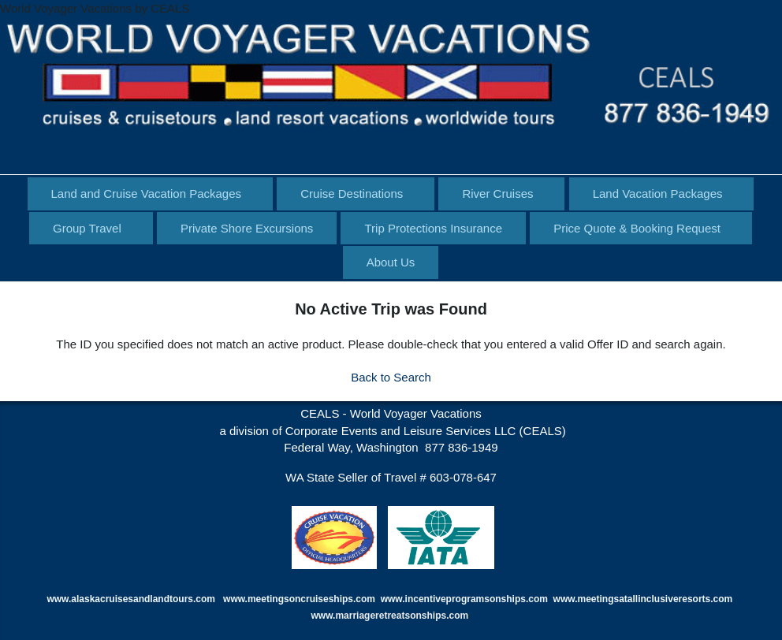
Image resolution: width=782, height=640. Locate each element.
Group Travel (87, 228)
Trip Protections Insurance (433, 228)
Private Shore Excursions (247, 228)
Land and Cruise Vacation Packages (146, 193)
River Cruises (497, 193)
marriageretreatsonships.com (403, 615)
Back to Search (391, 377)
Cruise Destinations (351, 193)
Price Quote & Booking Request (637, 228)
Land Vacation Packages (658, 193)
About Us (391, 262)
